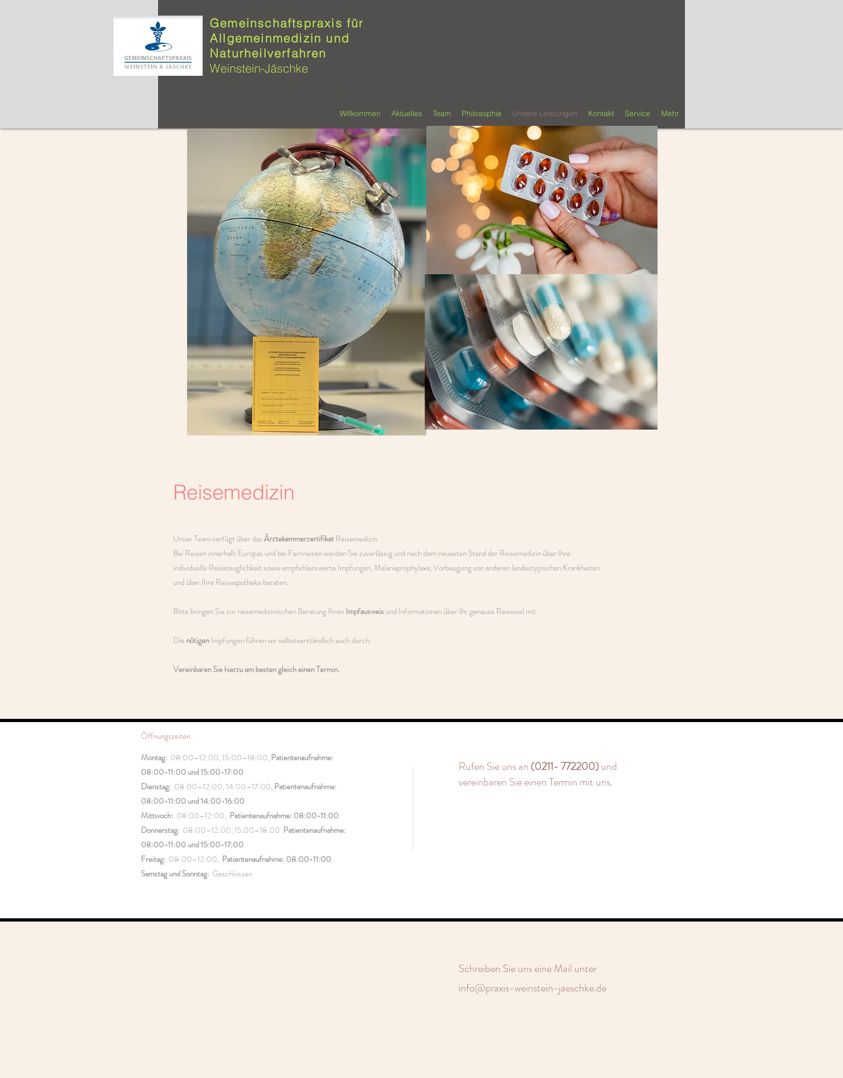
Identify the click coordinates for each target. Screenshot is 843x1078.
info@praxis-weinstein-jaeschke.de (532, 988)
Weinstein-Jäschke (259, 68)
